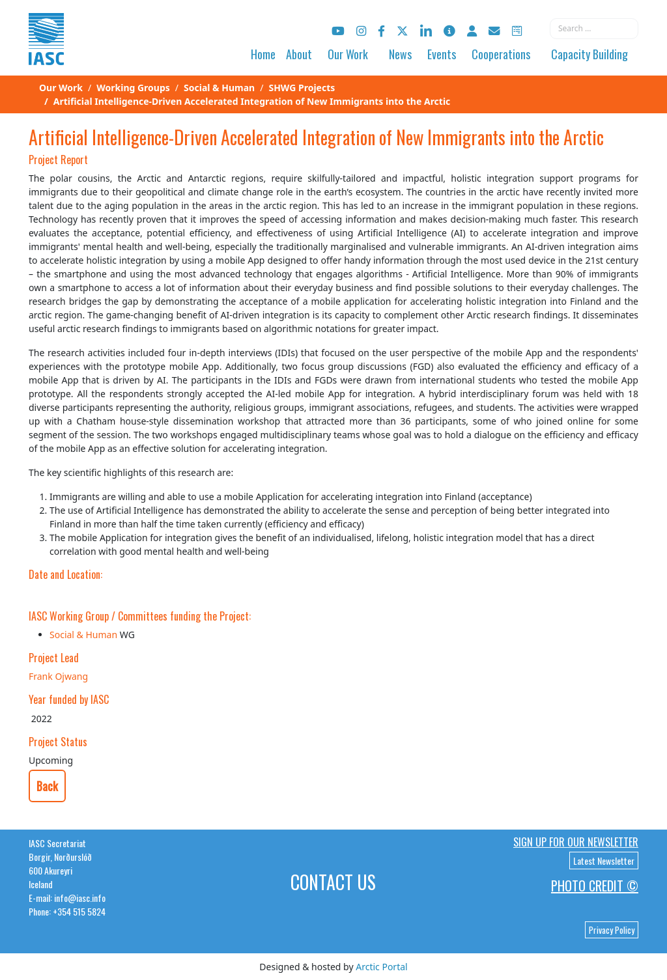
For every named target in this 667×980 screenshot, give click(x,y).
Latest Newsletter (603, 860)
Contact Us (333, 882)
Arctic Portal (381, 966)
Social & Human (83, 634)
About (299, 54)
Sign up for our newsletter (575, 842)
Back (47, 785)
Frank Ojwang (58, 676)
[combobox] (594, 28)
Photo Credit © (594, 885)
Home (263, 54)
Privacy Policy (611, 929)
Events (441, 54)
